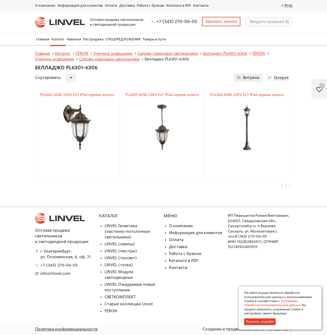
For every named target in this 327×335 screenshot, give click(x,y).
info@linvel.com (55, 273)
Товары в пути (154, 39)
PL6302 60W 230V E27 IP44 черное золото (77, 95)
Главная (42, 39)
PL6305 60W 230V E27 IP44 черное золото (162, 95)
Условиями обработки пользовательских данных (272, 303)
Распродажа (93, 39)
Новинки (74, 39)
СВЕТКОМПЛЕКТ (120, 297)
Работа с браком (150, 5)
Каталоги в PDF (178, 5)
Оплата (111, 5)
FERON (111, 311)
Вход (288, 5)
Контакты (201, 5)
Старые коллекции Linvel (129, 304)
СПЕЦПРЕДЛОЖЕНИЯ (123, 39)
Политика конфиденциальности (66, 329)
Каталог (57, 39)
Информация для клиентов (80, 5)
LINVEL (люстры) (121, 251)
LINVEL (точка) (119, 265)
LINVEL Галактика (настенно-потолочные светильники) (127, 231)
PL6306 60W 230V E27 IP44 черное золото (247, 95)
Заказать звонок (221, 21)
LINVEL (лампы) (120, 244)
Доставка (127, 5)
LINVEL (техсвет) (121, 258)
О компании (45, 5)
